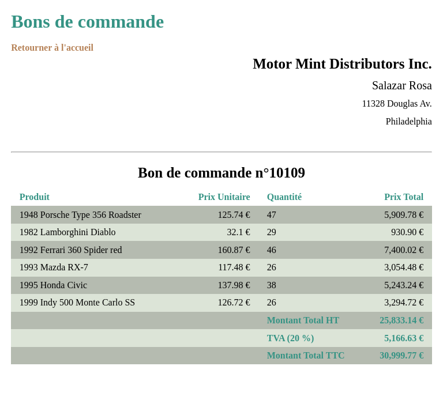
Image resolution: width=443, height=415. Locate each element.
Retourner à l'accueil (52, 47)
